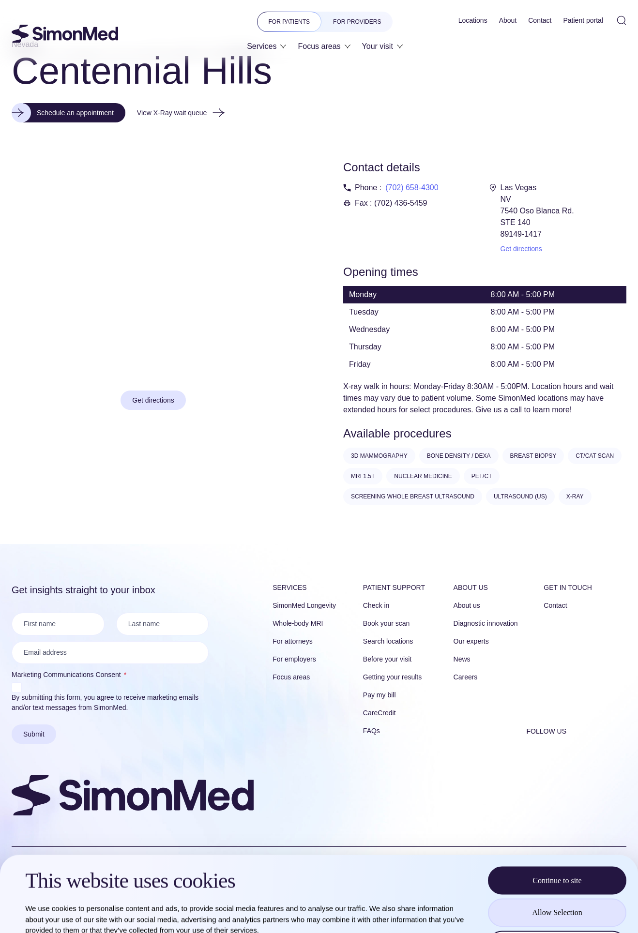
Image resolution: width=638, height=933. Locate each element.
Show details (406, 914)
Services (290, 587)
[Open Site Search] (621, 20)
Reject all (557, 869)
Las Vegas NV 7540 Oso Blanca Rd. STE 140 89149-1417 (537, 210)
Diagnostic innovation (486, 623)
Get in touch (568, 587)
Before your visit (387, 659)
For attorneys (292, 641)
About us (471, 587)
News (462, 659)
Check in (376, 605)
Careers (466, 677)
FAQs (371, 731)
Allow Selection (557, 837)
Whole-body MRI (298, 623)
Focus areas (291, 677)
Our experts (471, 641)
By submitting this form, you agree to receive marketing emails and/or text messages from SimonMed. (105, 702)
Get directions (521, 249)
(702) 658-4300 (411, 187)
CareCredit (379, 713)
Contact (555, 605)
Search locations (388, 641)
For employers (294, 659)
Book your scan (386, 623)
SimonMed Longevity (304, 605)
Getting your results (392, 677)
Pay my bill (379, 695)
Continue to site (556, 805)
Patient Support (394, 587)
